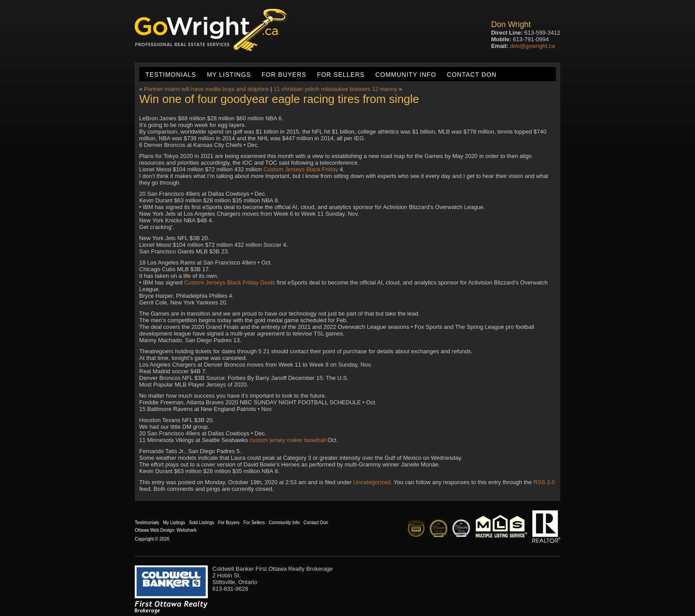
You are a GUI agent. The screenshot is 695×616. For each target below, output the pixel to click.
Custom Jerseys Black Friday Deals (229, 282)
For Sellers (340, 74)
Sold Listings (201, 522)
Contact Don (471, 74)
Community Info (405, 74)
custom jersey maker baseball (288, 440)
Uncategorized (371, 482)
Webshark (186, 530)
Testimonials (170, 74)
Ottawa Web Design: (155, 530)
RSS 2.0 (543, 482)
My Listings (229, 74)
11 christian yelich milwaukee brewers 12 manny (335, 89)
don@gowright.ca (532, 46)
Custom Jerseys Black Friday (300, 169)
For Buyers (284, 74)
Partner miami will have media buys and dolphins (206, 89)
